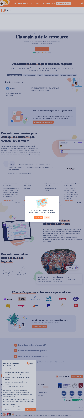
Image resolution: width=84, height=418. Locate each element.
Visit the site (38, 217)
